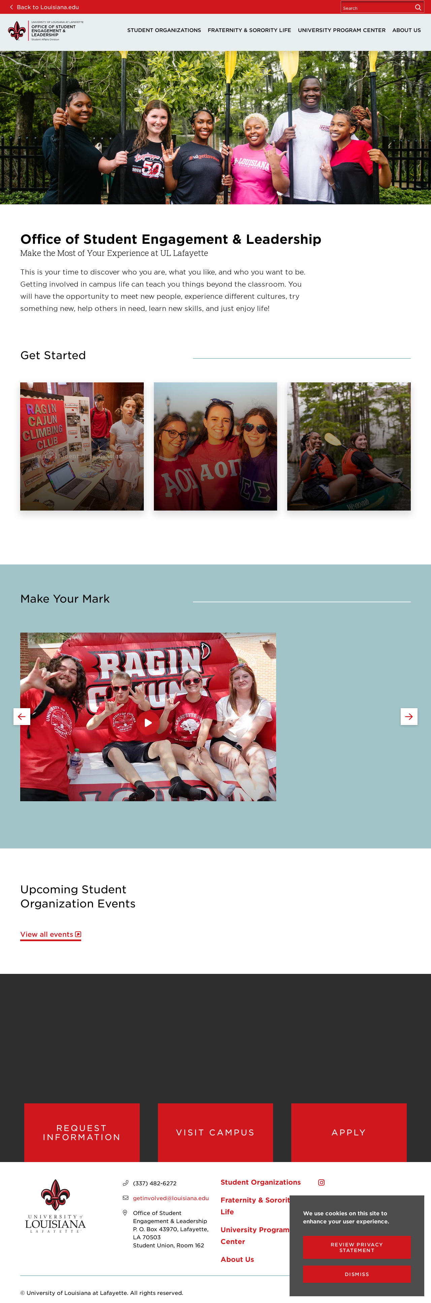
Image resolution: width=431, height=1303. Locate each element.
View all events (46, 934)
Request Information (82, 1132)
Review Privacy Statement (357, 1247)
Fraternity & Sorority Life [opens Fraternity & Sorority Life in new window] (249, 30)
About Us (406, 30)
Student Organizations (164, 30)
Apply (349, 1132)
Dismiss (357, 1274)
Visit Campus (215, 1132)
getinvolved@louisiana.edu (171, 1197)
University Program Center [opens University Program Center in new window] (342, 30)
